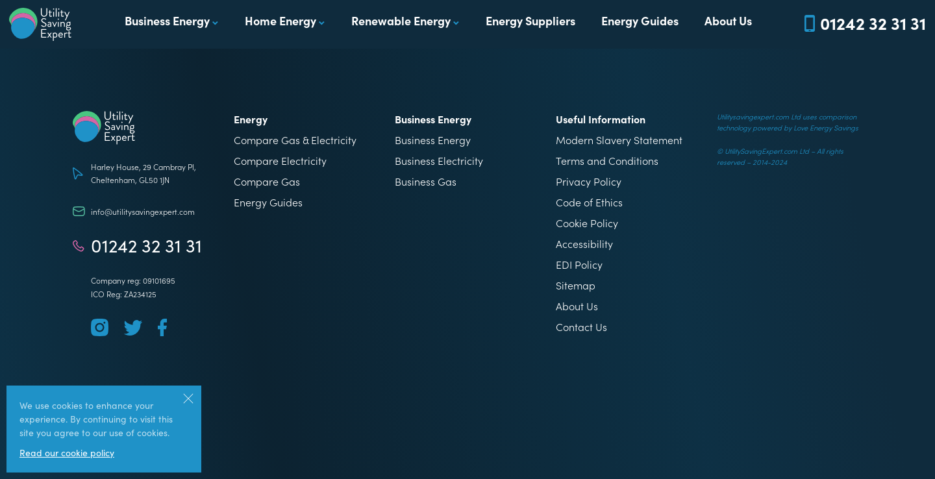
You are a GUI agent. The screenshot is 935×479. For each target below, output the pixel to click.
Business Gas (425, 181)
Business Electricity (439, 160)
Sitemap (575, 285)
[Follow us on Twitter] (133, 328)
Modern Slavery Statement (619, 139)
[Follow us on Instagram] (99, 327)
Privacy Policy (588, 181)
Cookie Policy (587, 222)
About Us (728, 20)
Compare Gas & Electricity (295, 139)
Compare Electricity (280, 160)
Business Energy (167, 20)
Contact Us (581, 326)
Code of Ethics (589, 202)
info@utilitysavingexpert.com (143, 211)
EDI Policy (579, 264)
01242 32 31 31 (146, 245)
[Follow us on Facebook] (162, 327)
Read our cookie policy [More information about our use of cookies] (66, 453)
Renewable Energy (401, 20)
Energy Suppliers (530, 20)
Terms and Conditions (607, 160)
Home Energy (280, 20)
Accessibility (584, 243)
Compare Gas (267, 181)
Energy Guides (640, 20)
